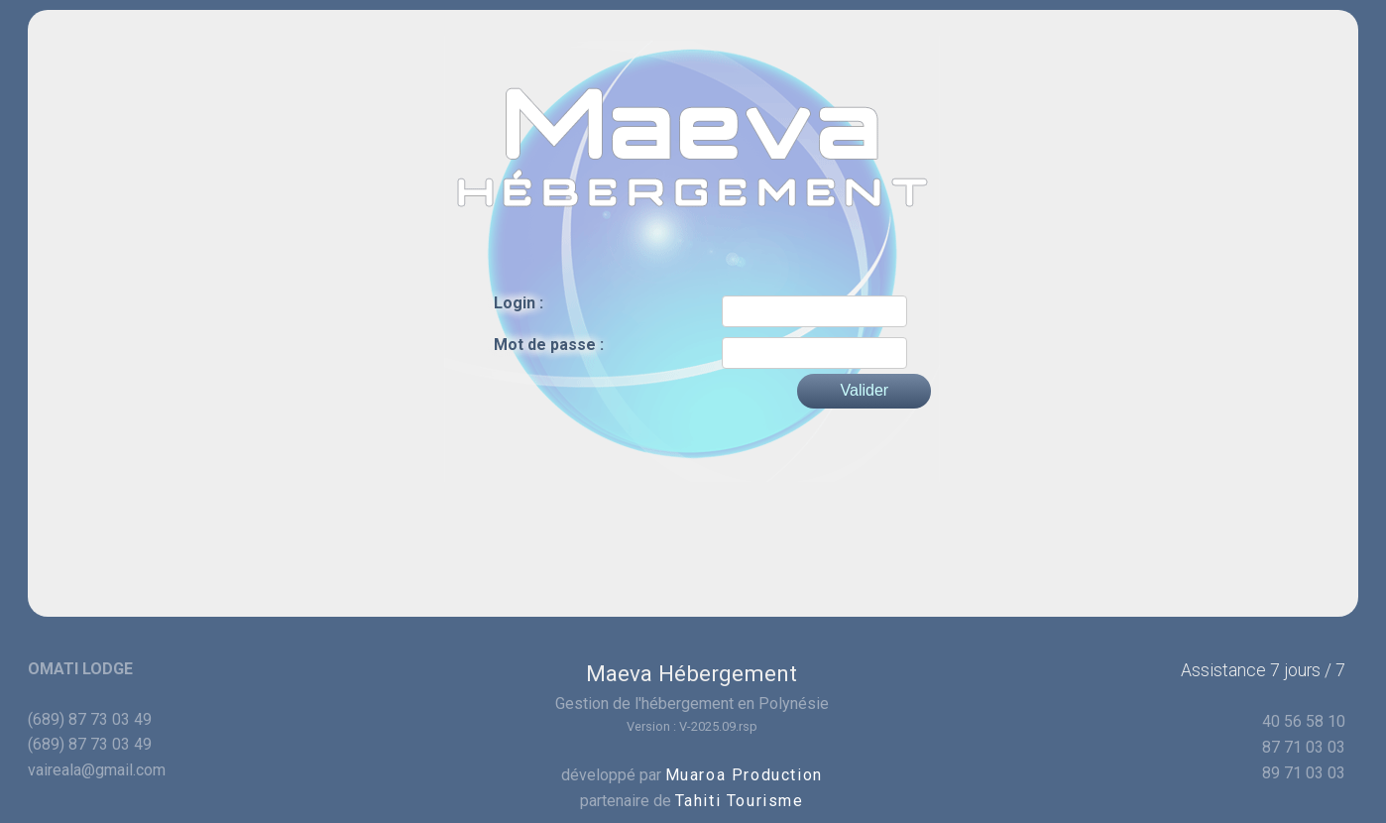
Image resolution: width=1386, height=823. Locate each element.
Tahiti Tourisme (739, 800)
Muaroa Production (744, 774)
